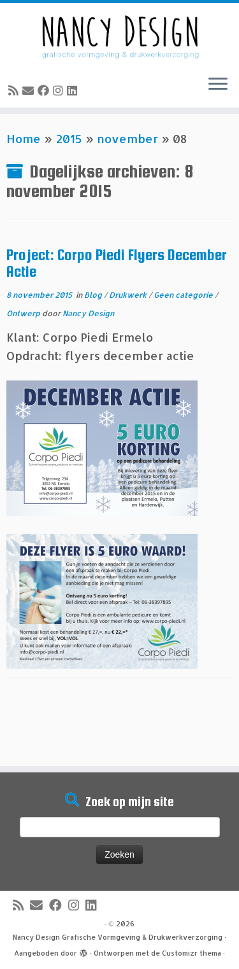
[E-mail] (30, 90)
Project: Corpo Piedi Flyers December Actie (116, 263)
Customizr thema (191, 953)
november (127, 138)
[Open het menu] (218, 84)
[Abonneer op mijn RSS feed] (15, 90)
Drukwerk (128, 295)
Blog (94, 295)
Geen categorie (184, 295)
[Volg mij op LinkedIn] (74, 90)
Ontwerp (24, 313)
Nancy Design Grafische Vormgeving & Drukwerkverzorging (117, 937)
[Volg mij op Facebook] (45, 90)
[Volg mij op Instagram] (60, 90)
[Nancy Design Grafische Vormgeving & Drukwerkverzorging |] (119, 34)
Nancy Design (88, 313)
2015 (68, 138)
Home (23, 138)
